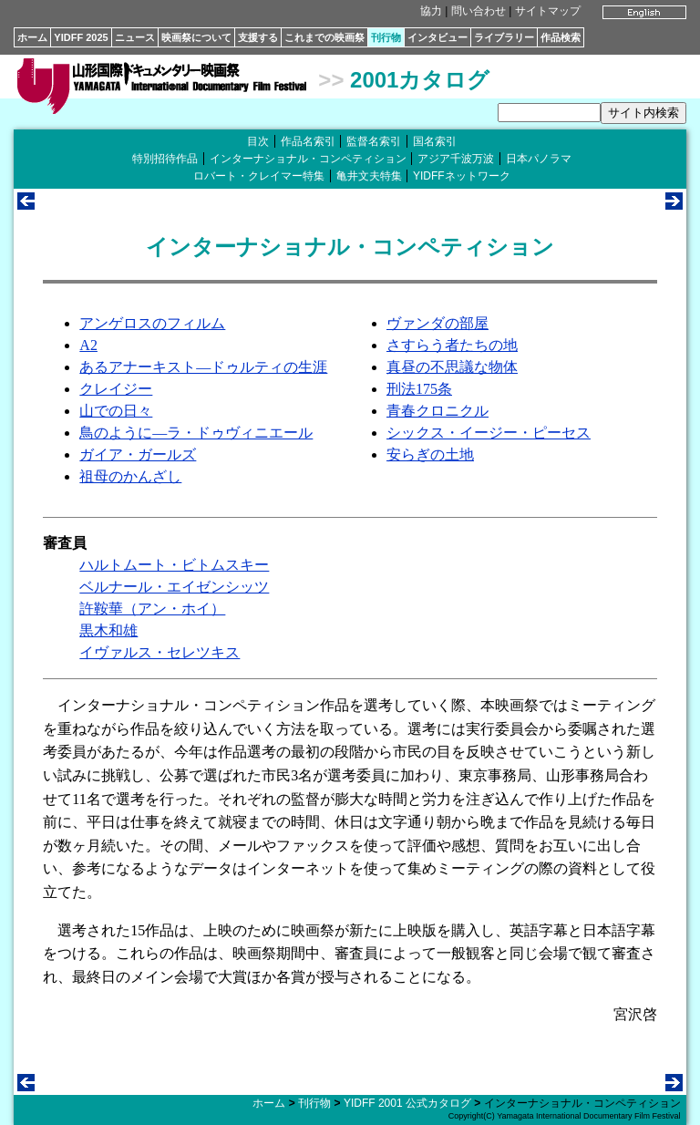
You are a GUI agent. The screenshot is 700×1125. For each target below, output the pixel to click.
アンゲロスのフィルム (152, 323)
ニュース (135, 37)
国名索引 (435, 141)
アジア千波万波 (455, 158)
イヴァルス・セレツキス (159, 652)
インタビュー (437, 37)
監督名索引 (373, 141)
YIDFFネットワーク (461, 176)
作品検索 (560, 37)
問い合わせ (478, 11)
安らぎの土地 (430, 454)
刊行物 (386, 37)
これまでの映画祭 (324, 37)
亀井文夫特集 (369, 176)
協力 (431, 11)
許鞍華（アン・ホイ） (152, 608)
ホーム (32, 37)
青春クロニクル (437, 410)
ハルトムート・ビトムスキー (174, 565)
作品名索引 (308, 141)
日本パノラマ (538, 158)
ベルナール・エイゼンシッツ (174, 586)
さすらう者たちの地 (452, 345)
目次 (258, 141)
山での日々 (115, 410)
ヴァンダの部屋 (437, 323)
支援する (258, 37)
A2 (88, 345)
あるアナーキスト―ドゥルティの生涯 (203, 367)
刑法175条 (419, 389)
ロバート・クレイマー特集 (258, 176)
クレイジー (115, 389)
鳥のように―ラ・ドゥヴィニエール (196, 432)
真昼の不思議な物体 (452, 367)
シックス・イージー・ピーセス (488, 432)
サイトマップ (548, 11)
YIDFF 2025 (81, 37)
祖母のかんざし (130, 476)
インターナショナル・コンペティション (308, 158)
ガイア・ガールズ (137, 454)
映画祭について (196, 37)
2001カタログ (419, 79)
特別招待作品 (165, 158)
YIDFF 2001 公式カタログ (407, 1103)
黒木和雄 (108, 630)
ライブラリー (504, 37)
